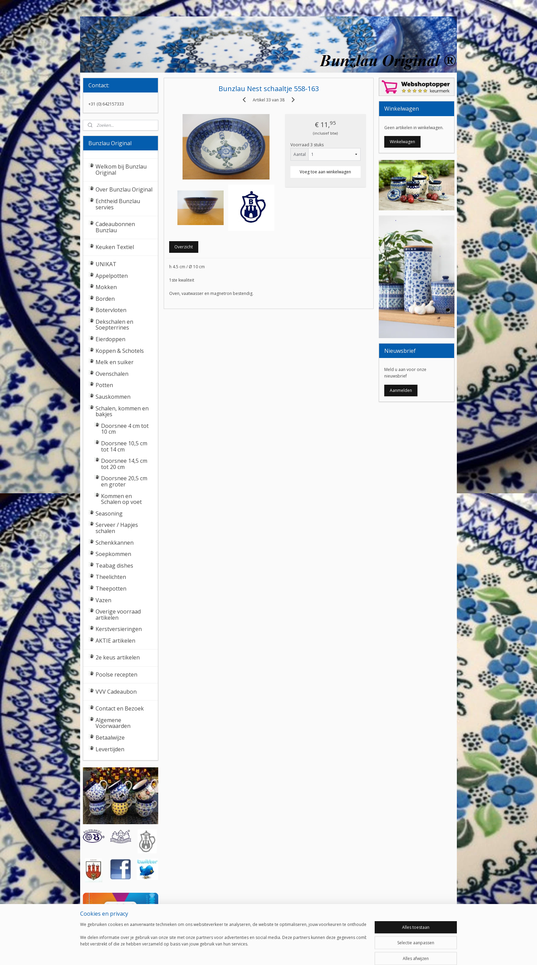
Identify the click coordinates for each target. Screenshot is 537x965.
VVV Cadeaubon (116, 691)
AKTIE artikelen (115, 640)
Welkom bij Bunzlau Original (121, 169)
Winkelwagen (402, 142)
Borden (105, 298)
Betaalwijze (110, 737)
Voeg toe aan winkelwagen (325, 172)
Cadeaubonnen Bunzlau (115, 227)
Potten (104, 385)
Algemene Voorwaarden (113, 723)
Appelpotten (112, 276)
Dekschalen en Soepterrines (114, 325)
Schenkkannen (115, 542)
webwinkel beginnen (285, 952)
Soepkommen (113, 554)
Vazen (103, 600)
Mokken (106, 287)
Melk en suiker (115, 362)
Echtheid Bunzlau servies (118, 204)
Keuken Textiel (115, 247)
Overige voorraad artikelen (118, 614)
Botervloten (111, 310)
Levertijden (110, 749)
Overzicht (183, 247)
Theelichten (111, 577)
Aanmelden (401, 390)
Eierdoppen (110, 339)
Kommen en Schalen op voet (121, 499)
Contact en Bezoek (120, 708)
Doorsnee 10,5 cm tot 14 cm (124, 446)
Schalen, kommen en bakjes (122, 411)
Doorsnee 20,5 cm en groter (124, 481)
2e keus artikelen (118, 657)
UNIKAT (106, 264)
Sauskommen (113, 396)
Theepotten (111, 588)
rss (259, 952)
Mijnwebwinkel (345, 952)
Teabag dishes (114, 565)
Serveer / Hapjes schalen (117, 528)
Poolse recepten (116, 674)
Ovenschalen (112, 374)
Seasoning (109, 513)
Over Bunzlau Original (124, 189)
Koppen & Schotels (120, 351)
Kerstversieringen (119, 629)
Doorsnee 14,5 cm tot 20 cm (124, 464)
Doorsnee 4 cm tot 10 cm (125, 429)
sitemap (245, 952)
